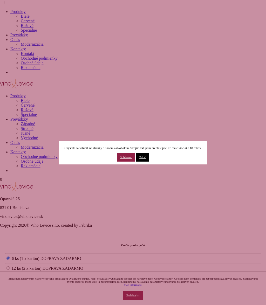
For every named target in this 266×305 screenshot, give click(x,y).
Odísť (142, 157)
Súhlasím (126, 157)
